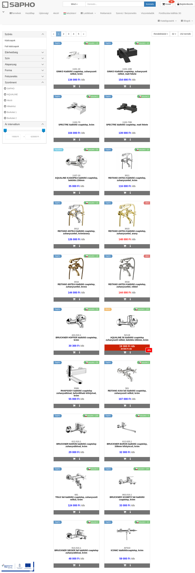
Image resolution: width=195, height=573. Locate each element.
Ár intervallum (12, 124)
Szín (7, 58)
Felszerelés (11, 76)
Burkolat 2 (12, 118)
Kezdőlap (30, 13)
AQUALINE (12, 94)
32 (174, 34)
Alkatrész (11, 106)
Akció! (56, 13)
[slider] (5, 130)
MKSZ (65, 565)
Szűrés (8, 34)
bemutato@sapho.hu (82, 553)
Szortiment (10, 82)
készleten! (70, 13)
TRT (55, 565)
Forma (8, 70)
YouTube (182, 565)
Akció (9, 100)
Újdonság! (44, 13)
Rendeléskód (161, 34)
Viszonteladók (147, 13)
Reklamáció (105, 13)
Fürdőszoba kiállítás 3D (170, 13)
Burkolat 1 (12, 112)
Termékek (15, 13)
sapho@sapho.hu (16, 553)
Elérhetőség (11, 52)
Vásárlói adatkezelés (108, 565)
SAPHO (10, 88)
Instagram (129, 565)
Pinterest (165, 565)
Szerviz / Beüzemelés (126, 13)
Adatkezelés (88, 565)
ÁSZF (75, 565)
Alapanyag (10, 64)
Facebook (147, 565)
